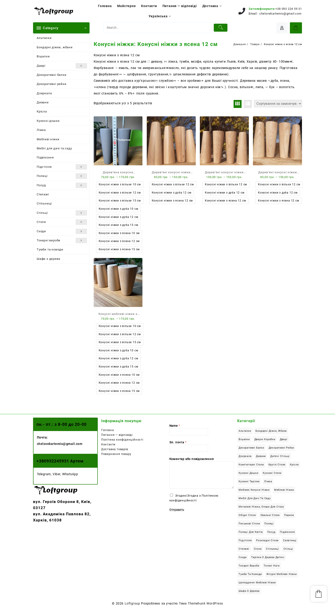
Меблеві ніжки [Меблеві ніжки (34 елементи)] (284, 489)
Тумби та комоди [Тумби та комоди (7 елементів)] (250, 574)
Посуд (62, 185)
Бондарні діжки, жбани (55, 47)
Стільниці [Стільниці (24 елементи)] (272, 548)
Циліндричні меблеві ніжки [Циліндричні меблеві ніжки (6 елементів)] (257, 582)
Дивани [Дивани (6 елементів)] (261, 456)
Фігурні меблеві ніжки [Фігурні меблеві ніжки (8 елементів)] (281, 574)
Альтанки (44, 38)
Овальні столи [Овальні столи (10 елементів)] (270, 515)
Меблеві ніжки (48, 139)
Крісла (42, 111)
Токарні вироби (62, 240)
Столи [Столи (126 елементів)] (258, 548)
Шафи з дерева (48, 258)
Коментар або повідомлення (191, 459)
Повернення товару (116, 454)
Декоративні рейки (52, 84)
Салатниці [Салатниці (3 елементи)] (289, 540)
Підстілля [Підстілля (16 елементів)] (245, 540)
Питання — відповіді (117, 434)
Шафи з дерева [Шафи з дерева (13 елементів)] (249, 591)
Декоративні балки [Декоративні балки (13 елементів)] (251, 447)
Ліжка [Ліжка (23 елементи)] (268, 481)
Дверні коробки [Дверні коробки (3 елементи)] (264, 439)
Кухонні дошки (48, 121)
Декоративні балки (52, 75)
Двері (62, 66)
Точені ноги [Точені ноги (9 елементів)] (272, 565)
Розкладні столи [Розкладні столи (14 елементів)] (267, 540)
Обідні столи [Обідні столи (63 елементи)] (247, 515)
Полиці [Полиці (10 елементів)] (269, 523)
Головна (107, 430)
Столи (62, 222)
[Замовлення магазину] (278, 103)
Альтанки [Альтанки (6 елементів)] (245, 430)
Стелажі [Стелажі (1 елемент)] (244, 548)
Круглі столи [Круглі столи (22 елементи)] (277, 464)
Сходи (62, 231)
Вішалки (43, 56)
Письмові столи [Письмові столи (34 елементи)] (249, 523)
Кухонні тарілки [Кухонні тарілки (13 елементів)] (249, 481)
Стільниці (44, 203)
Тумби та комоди (50, 249)
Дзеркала (44, 93)
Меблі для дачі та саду (54, 148)
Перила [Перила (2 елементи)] (289, 515)
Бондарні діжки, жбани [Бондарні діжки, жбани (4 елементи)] (271, 430)
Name (174, 425)
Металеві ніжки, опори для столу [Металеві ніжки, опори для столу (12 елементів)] (261, 506)
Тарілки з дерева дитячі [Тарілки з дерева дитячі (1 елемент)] (267, 557)
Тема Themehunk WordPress (201, 603)
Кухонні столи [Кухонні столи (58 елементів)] (272, 473)
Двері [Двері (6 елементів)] (283, 439)
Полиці (62, 176)
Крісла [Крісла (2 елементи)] (294, 464)
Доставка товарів (114, 449)
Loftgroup (132, 603)
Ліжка (41, 130)
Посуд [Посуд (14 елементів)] (271, 532)
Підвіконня (45, 157)
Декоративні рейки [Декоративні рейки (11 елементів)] (281, 447)
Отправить (176, 509)
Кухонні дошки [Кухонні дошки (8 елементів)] (248, 473)
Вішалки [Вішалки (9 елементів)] (244, 439)
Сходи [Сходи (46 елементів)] (243, 557)
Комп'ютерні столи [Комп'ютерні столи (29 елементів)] (251, 464)
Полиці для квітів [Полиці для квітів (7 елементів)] (251, 532)
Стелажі (43, 194)
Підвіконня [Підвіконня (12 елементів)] (287, 532)
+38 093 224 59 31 (288, 8)
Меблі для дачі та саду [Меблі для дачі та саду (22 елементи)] (255, 498)
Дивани (43, 102)
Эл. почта (178, 442)
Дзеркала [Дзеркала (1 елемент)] (245, 456)
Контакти (108, 444)
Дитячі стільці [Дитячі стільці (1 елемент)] (280, 456)
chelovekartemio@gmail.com (280, 13)
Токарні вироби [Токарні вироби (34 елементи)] (249, 565)
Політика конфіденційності (122, 439)
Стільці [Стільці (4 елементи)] (288, 548)
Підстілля (62, 167)
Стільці (62, 213)
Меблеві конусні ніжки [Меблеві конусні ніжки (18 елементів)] (254, 489)
